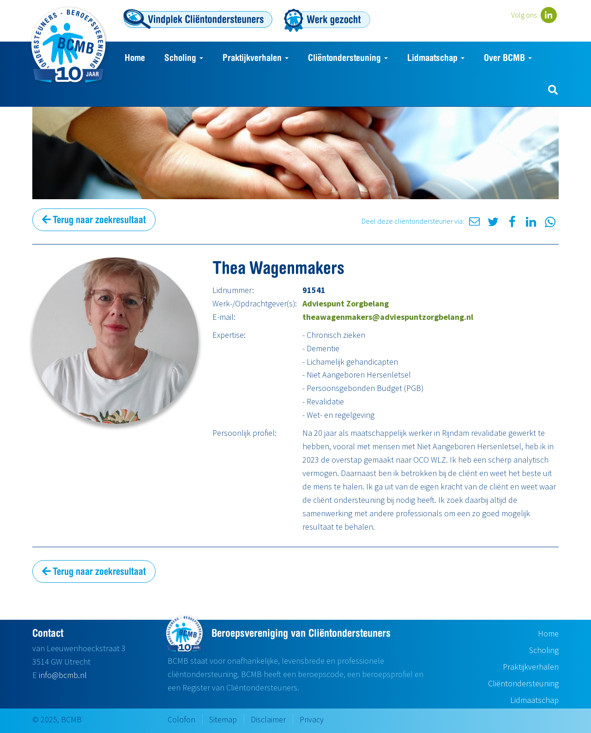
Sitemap (223, 719)
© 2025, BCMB (57, 719)
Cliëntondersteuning (348, 57)
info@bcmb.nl (63, 675)
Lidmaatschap (435, 57)
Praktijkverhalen (256, 57)
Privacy (312, 719)
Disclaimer (268, 719)
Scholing (183, 57)
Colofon (181, 719)
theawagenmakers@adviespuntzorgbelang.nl (387, 317)
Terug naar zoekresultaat (94, 220)
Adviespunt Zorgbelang (345, 303)
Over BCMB (508, 57)
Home (135, 57)
